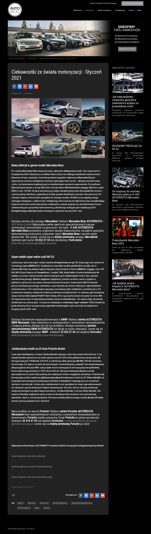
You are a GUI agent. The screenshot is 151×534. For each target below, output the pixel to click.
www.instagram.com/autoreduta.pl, (28, 456)
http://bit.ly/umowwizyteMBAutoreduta (33, 243)
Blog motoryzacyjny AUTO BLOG (15, 10)
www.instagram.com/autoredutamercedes (31, 477)
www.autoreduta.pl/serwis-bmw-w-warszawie (37, 335)
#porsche (44, 503)
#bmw (20, 503)
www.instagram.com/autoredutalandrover (31, 466)
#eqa (37, 508)
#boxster (31, 503)
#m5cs (47, 508)
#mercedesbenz (60, 503)
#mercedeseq (24, 508)
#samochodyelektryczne (82, 503)
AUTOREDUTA (132, 3)
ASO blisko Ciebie (21, 224)
